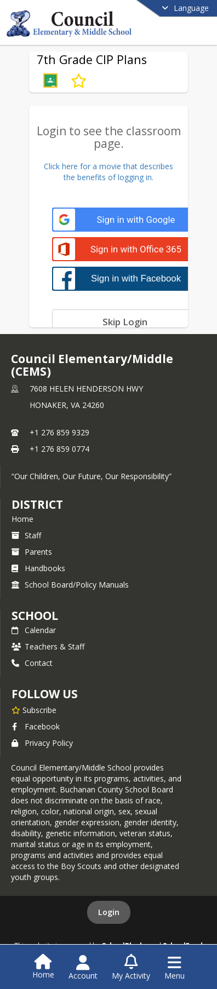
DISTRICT (37, 504)
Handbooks (38, 568)
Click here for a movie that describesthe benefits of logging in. (108, 171)
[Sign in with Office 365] (124, 249)
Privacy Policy (42, 743)
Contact (32, 663)
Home (22, 519)
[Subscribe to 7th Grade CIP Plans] (78, 80)
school (35, 615)
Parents (32, 552)
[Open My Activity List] (131, 967)
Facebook (36, 726)
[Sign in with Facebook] (124, 278)
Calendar (34, 630)
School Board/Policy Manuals (70, 584)
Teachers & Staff (48, 646)
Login (108, 912)
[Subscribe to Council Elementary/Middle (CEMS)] (34, 710)
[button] (50, 80)
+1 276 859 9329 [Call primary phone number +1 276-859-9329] (59, 432)
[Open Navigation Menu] (174, 967)
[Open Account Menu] (83, 967)
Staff (26, 535)
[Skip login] (124, 321)
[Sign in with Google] (124, 220)
